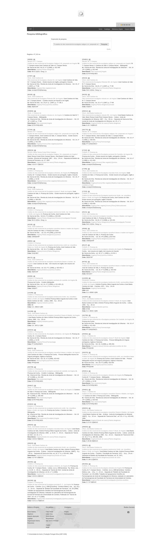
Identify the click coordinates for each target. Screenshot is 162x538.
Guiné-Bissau (50, 516)
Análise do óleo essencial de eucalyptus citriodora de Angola (101, 249)
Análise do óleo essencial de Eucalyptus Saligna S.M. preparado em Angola (52, 63)
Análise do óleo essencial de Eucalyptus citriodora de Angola (102, 468)
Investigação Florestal (69, 218)
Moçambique (50, 518)
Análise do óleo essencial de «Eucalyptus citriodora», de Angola (48, 334)
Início (100, 29)
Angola (38, 69)
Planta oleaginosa (102, 104)
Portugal (93, 346)
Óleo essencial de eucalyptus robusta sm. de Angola (99, 98)
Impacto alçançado (33, 516)
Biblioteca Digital (117, 29)
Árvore (99, 88)
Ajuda (108, 49)
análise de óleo (121, 346)
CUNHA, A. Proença (34, 243)
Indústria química (47, 303)
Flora (44, 104)
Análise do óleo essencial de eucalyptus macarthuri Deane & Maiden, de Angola (108, 412)
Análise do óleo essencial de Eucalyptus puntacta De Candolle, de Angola (106, 154)
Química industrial (53, 360)
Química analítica (52, 104)
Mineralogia (61, 201)
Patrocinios (30, 523)
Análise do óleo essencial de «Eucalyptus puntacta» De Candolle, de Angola (107, 319)
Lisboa (100, 346)
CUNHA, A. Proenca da (35, 295)
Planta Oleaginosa (48, 69)
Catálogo (107, 29)
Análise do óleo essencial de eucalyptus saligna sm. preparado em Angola (106, 63)
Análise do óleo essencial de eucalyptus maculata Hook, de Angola (49, 429)
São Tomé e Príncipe (52, 521)
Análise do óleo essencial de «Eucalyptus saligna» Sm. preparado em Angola (107, 133)
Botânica (45, 270)
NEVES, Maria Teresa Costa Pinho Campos (42, 152)
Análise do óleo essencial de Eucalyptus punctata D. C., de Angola (49, 484)
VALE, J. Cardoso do (34, 113)
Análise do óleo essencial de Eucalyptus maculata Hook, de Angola (104, 173)
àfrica (93, 364)
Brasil (47, 527)
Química (59, 144)
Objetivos (30, 514)
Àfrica (38, 360)
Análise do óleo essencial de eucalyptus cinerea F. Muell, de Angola (49, 389)
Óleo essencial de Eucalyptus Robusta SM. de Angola (99, 82)
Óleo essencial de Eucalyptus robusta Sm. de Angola (45, 80)
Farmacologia (105, 142)
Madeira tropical (117, 183)
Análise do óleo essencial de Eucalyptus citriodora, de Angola (47, 173)
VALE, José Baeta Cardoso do (92, 113)
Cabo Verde (49, 512)
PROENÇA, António (88, 280)
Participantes (68, 514)
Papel (91, 185)
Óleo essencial (96, 71)
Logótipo (30, 518)
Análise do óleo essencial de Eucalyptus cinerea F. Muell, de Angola (50, 191)
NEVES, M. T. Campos (35, 61)
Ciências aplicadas (109, 346)
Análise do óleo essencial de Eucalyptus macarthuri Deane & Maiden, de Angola (54, 315)
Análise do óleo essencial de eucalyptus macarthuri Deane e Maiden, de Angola (108, 393)
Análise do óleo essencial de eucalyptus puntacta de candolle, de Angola (51, 280)
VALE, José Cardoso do (35, 78)
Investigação (57, 474)
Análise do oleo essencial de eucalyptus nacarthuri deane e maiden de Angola (53, 228)
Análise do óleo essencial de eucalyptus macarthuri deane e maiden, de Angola (53, 352)
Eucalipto (50, 418)
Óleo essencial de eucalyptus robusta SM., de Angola (99, 115)
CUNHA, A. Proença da (89, 152)
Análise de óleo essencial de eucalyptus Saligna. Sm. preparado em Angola (52, 154)
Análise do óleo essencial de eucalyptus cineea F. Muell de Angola (103, 338)
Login (30, 28)
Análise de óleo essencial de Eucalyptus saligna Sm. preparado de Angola (52, 133)
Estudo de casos (102, 123)
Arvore (54, 88)
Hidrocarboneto (62, 181)
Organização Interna (33, 521)
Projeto (66, 512)
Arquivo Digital (129, 29)
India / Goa (49, 514)
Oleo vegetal (46, 88)
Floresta (105, 88)
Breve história (31, 512)
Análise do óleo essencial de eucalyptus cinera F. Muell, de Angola (103, 431)
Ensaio (112, 104)
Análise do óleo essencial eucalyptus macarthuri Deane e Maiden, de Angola (107, 216)
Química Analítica (107, 255)
